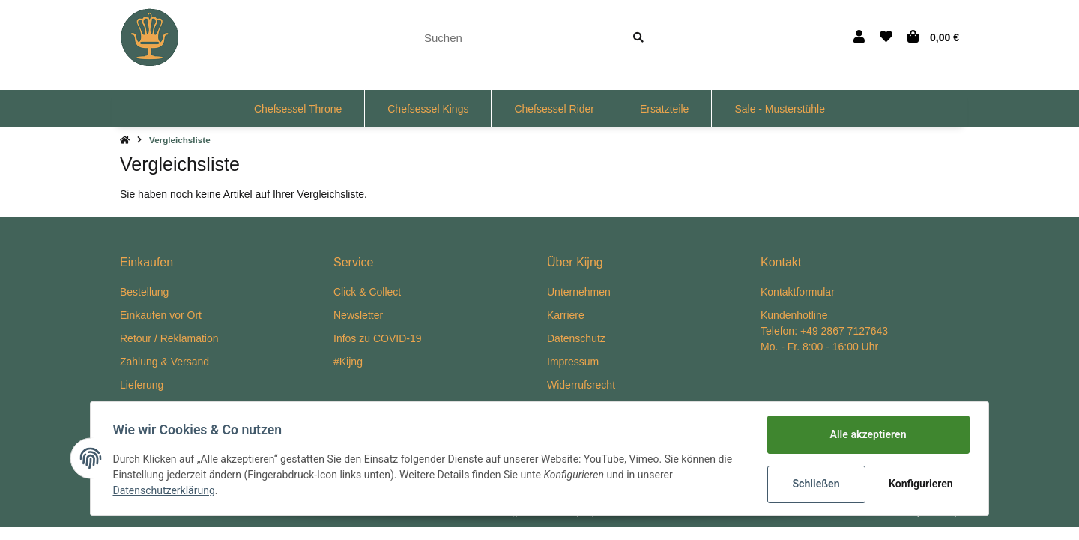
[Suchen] (515, 38)
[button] (859, 37)
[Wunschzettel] (886, 37)
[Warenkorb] (933, 37)
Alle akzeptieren (866, 434)
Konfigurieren (920, 484)
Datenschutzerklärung (166, 491)
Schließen (814, 484)
